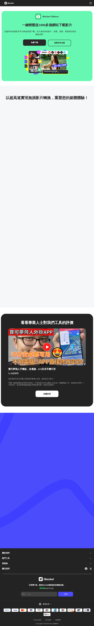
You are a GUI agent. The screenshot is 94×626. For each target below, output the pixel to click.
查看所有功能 (60, 42)
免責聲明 (58, 619)
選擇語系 (45, 603)
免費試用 (47, 393)
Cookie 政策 (37, 619)
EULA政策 (48, 619)
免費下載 (34, 42)
